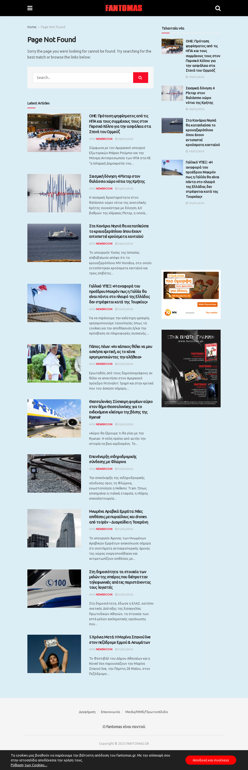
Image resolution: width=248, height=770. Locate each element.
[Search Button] (218, 8)
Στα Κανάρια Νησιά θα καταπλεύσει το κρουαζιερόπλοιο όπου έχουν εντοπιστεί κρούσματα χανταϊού (119, 231)
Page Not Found (53, 27)
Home (32, 27)
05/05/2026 (124, 309)
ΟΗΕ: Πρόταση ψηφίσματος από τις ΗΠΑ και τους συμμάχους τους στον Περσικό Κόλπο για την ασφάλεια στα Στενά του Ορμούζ (203, 55)
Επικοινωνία (110, 712)
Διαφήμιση (87, 712)
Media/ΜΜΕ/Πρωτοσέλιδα (146, 712)
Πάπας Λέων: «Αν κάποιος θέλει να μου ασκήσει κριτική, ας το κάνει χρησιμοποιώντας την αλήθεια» (120, 351)
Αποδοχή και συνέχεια (209, 760)
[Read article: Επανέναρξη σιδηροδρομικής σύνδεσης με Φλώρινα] (54, 473)
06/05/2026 (124, 138)
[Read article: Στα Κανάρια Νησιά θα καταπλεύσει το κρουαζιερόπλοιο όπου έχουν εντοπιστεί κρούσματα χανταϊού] (54, 243)
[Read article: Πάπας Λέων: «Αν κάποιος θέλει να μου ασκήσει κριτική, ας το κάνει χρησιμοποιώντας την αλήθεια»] (54, 363)
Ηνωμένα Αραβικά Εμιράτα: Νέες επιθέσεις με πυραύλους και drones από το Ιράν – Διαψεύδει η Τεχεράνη (118, 516)
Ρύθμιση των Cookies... (29, 765)
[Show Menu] (29, 8)
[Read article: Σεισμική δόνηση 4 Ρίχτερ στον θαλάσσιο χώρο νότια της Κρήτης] (54, 193)
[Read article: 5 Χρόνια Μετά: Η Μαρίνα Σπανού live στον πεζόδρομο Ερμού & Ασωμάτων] (54, 654)
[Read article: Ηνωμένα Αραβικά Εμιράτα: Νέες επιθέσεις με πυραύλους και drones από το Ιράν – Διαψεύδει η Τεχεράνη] (54, 528)
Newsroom (104, 138)
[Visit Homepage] (124, 8)
